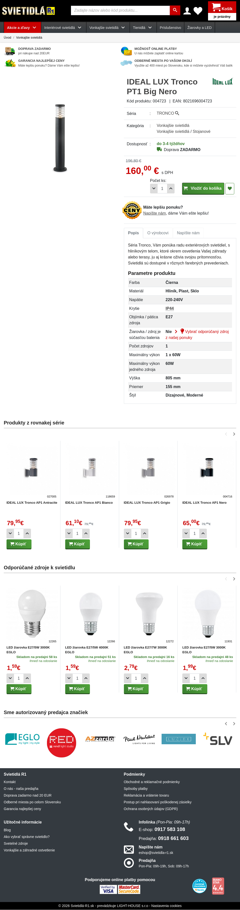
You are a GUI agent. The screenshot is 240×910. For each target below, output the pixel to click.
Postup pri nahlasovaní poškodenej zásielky (158, 802)
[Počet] (162, 189)
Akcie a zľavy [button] (22, 28)
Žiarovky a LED (199, 28)
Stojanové (202, 132)
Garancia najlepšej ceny (22, 809)
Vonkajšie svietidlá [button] (108, 28)
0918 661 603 (164, 838)
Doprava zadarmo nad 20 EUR (27, 796)
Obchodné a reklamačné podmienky (152, 782)
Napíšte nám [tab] (188, 233)
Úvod (7, 38)
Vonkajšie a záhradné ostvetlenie (29, 850)
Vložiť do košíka (203, 188)
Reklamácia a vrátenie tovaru (146, 796)
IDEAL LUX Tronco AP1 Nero (204, 503)
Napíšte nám (154, 213)
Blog (7, 830)
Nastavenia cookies (166, 906)
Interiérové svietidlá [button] (63, 28)
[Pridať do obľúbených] (229, 189)
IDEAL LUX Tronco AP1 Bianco (89, 503)
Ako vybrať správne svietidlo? (26, 837)
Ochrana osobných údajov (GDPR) (151, 809)
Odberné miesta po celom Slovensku (32, 802)
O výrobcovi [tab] (157, 233)
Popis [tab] (133, 233)
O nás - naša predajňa (21, 789)
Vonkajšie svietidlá (29, 38)
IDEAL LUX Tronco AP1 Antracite (31, 503)
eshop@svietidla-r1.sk (156, 853)
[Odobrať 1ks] (154, 189)
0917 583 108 (162, 829)
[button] (227, 434)
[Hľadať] (175, 10)
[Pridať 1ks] (171, 189)
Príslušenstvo (170, 28)
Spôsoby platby (136, 789)
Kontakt (9, 782)
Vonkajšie (173, 126)
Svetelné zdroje (16, 843)
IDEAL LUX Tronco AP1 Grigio (147, 503)
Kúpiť (18, 544)
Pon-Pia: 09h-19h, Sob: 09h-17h (164, 866)
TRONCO (168, 113)
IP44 (170, 309)
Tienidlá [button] (143, 28)
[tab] (133, 233)
